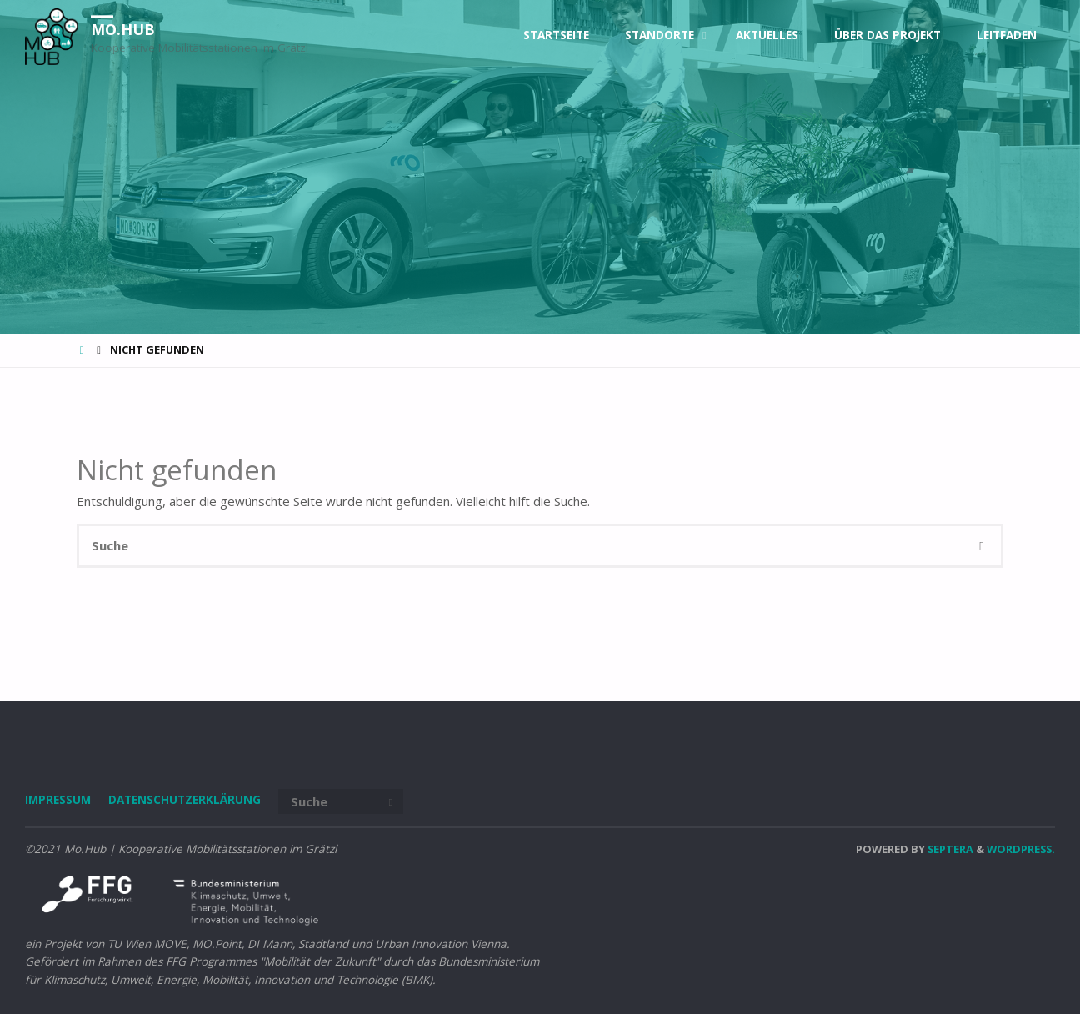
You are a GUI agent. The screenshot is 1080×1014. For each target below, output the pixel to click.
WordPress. (1021, 848)
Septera (949, 848)
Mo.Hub (123, 29)
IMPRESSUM (58, 799)
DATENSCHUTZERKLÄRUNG (184, 799)
